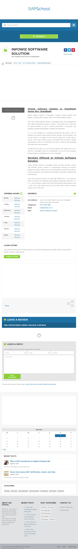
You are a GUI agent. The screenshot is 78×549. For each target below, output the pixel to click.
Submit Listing (72, 544)
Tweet (6, 307)
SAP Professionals (34, 491)
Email (39, 354)
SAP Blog (6, 491)
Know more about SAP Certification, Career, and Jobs (30, 516)
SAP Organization (23, 491)
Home (16, 62)
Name (15, 354)
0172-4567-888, (44, 206)
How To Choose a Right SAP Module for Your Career (29, 523)
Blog (65, 544)
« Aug (3, 450)
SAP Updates (52, 491)
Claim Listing (11, 258)
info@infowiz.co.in (45, 209)
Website (54, 354)
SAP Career (14, 491)
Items (22, 62)
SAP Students (44, 491)
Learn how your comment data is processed (39, 385)
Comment (8, 358)
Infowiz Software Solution (47, 212)
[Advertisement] (39, 84)
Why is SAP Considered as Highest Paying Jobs (30, 509)
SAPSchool (61, 491)
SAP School (16, 544)
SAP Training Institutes (32, 62)
